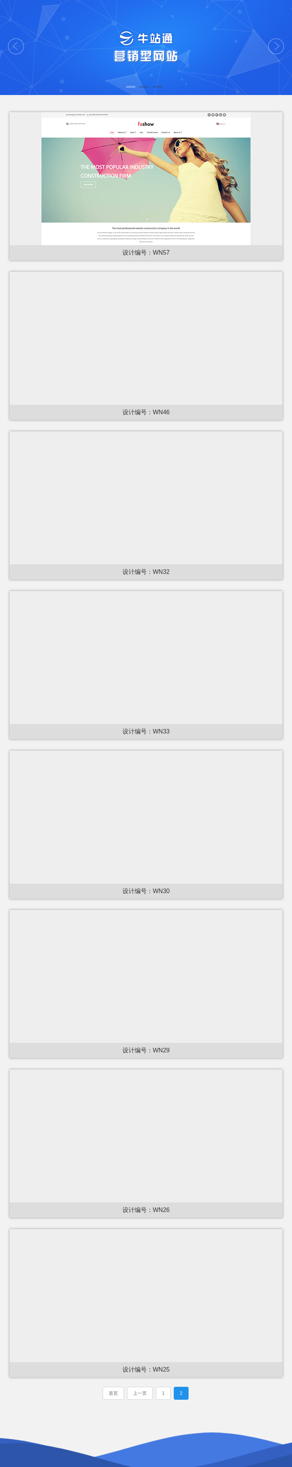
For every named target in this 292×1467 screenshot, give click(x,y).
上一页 (140, 1393)
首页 (113, 1393)
